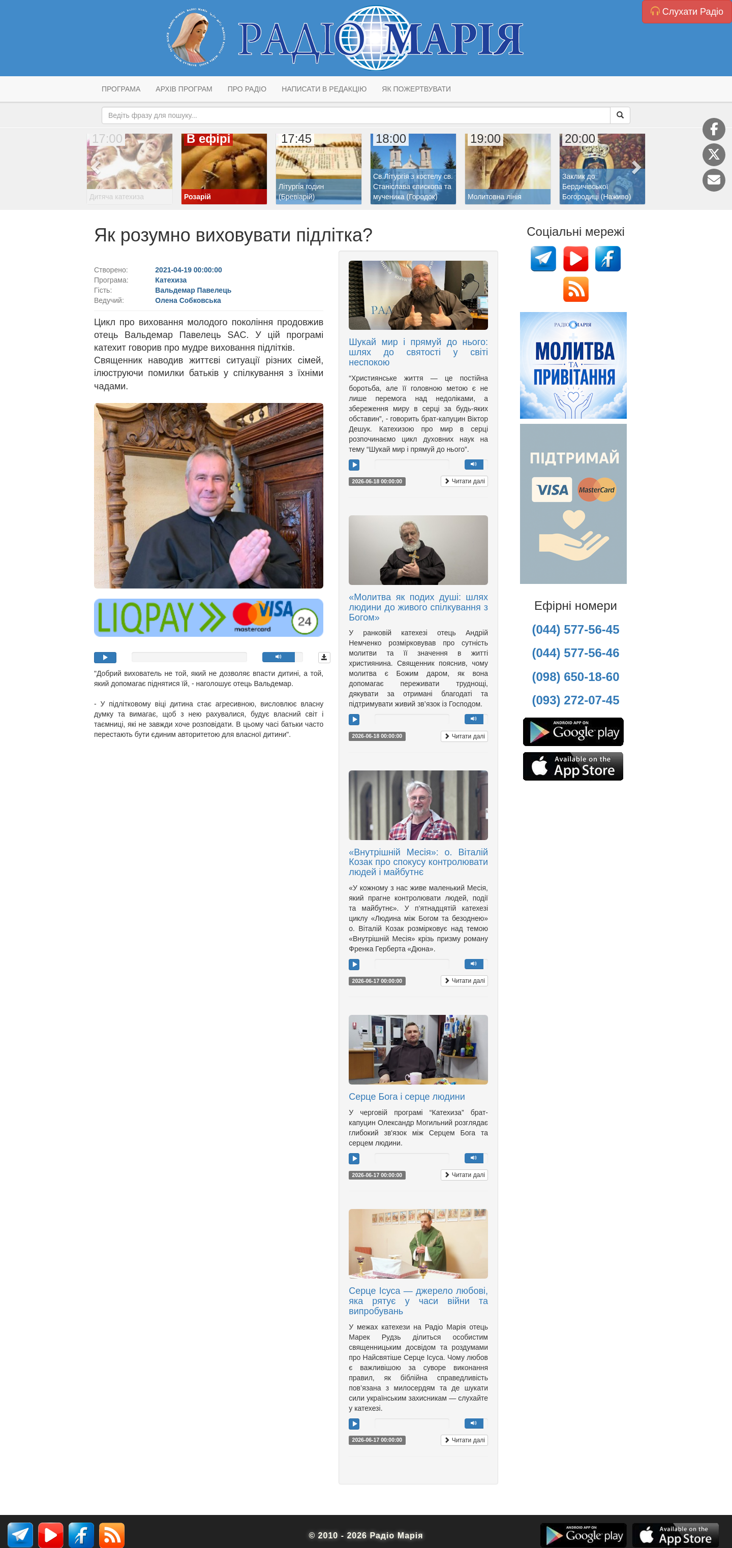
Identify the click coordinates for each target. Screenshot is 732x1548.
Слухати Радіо (687, 11)
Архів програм (184, 89)
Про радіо (247, 89)
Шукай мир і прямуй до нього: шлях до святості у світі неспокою (418, 352)
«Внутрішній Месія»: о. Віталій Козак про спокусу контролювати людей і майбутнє (418, 862)
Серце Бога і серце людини (407, 1097)
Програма (121, 89)
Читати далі (464, 481)
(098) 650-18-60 (575, 677)
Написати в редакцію (324, 89)
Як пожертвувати (416, 89)
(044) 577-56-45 (575, 629)
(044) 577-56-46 (575, 653)
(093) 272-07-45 (575, 700)
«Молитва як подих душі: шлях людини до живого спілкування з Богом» (418, 607)
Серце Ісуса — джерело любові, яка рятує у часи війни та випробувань (418, 1301)
